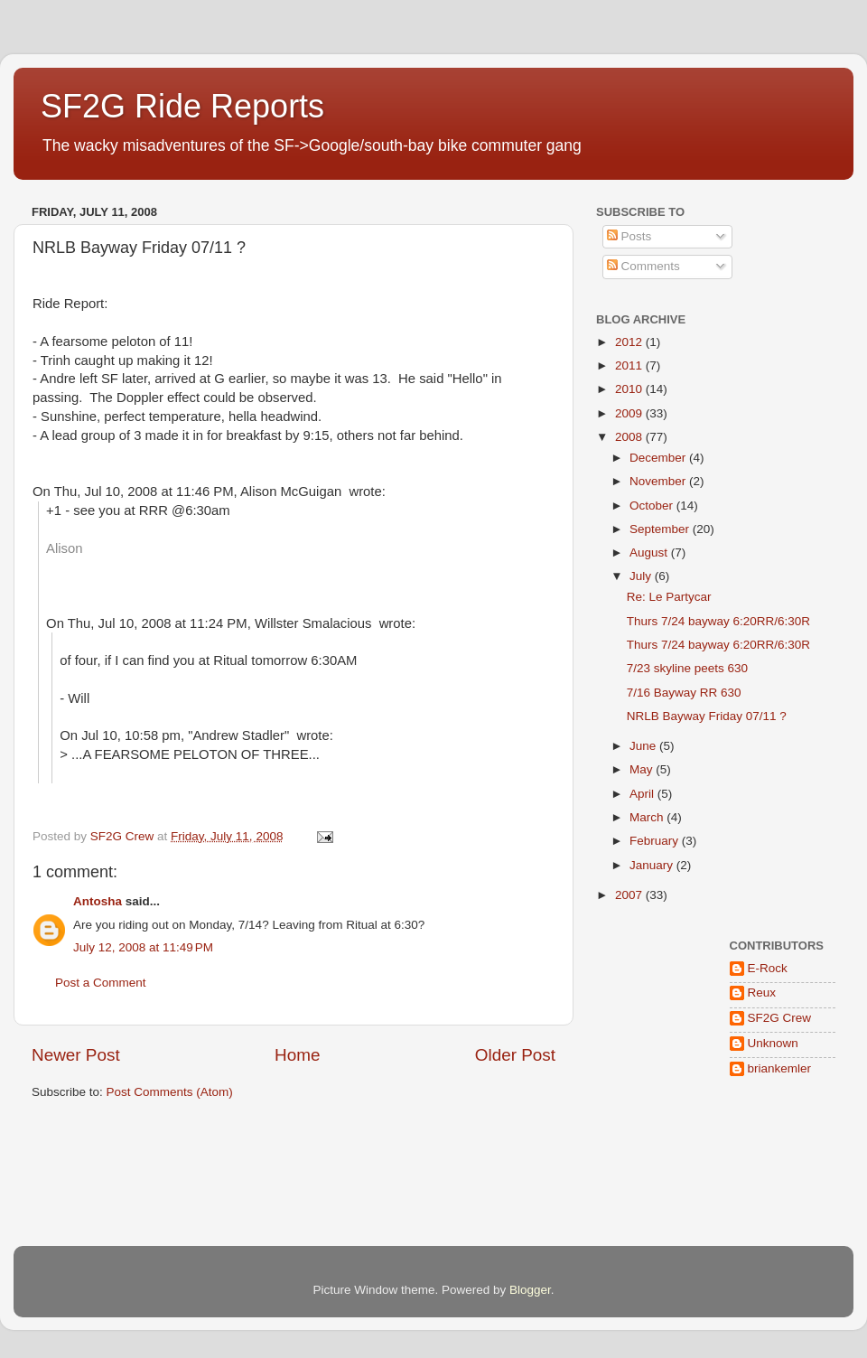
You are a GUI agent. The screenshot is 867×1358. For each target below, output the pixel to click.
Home (297, 1054)
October (652, 505)
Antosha (97, 901)
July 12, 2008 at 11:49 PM (143, 947)
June (644, 746)
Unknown (773, 1043)
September (661, 529)
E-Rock (768, 968)
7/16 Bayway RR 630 (684, 692)
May (642, 769)
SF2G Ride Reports (182, 106)
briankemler (780, 1068)
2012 (630, 342)
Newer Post (76, 1054)
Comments (643, 266)
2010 (630, 389)
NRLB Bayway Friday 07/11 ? (707, 716)
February (655, 841)
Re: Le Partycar (669, 597)
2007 (630, 895)
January (652, 865)
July (642, 576)
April (643, 794)
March (648, 817)
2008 (630, 437)
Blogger (530, 1290)
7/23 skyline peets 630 (687, 668)
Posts (629, 236)
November (659, 481)
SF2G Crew (780, 1018)
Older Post (515, 1054)
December (659, 457)
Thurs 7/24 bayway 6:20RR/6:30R (718, 621)
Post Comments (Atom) (170, 1092)
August (650, 552)
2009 (630, 413)
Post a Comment (100, 982)
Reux (762, 992)
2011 (630, 365)
